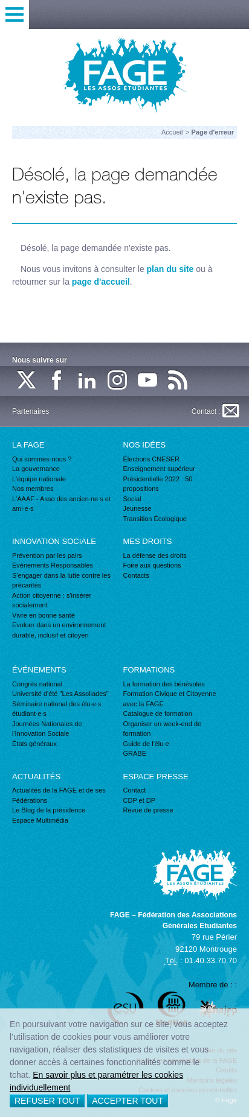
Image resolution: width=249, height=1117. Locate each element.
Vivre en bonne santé (43, 615)
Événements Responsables (52, 565)
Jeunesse (137, 508)
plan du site (170, 269)
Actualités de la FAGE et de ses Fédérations (59, 795)
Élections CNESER (151, 459)
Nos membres (32, 488)
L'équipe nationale (39, 479)
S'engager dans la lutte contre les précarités (61, 580)
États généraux (34, 743)
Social (132, 498)
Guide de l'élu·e (146, 743)
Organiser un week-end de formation (162, 729)
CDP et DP (139, 800)
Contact (134, 790)
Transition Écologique (155, 518)
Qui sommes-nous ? (41, 459)
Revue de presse (148, 810)
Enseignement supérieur (159, 468)
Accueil (172, 132)
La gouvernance (36, 468)
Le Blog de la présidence (48, 810)
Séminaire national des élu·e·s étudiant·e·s (56, 709)
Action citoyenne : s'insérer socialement (51, 600)
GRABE (135, 753)
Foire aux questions (152, 565)
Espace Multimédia (40, 820)
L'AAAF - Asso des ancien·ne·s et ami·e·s (61, 504)
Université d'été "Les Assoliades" (60, 693)
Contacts (136, 575)
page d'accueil (101, 281)
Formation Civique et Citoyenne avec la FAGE (169, 698)
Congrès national (37, 684)
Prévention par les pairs (47, 555)
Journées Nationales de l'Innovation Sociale (47, 729)
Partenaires (30, 411)
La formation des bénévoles (164, 684)
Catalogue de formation (157, 713)
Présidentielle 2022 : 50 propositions (158, 484)
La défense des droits (155, 555)
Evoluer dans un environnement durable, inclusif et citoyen (59, 630)
